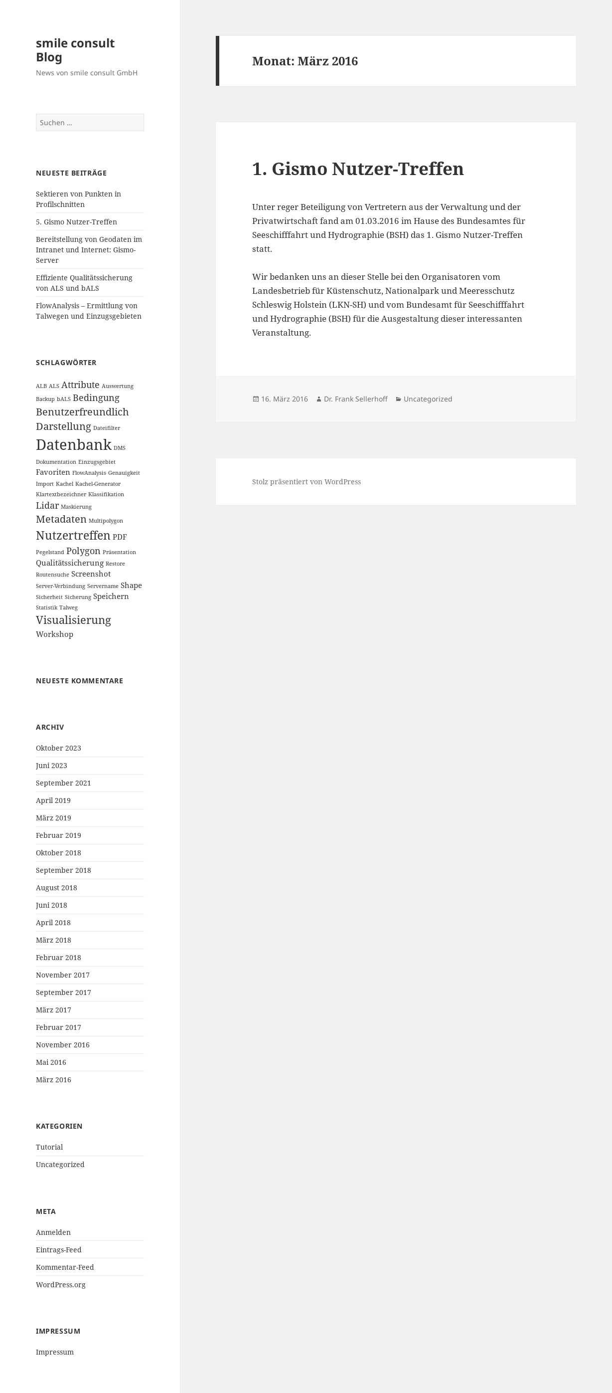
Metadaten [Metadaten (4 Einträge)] (61, 519)
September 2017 (63, 992)
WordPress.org (61, 1284)
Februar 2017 (58, 1027)
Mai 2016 (51, 1062)
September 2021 (63, 783)
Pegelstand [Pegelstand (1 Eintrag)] (50, 552)
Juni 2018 (51, 905)
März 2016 (53, 1079)
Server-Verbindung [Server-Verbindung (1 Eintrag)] (60, 586)
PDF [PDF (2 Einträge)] (120, 537)
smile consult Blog (75, 49)
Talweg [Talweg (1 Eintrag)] (68, 607)
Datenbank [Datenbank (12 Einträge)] (74, 444)
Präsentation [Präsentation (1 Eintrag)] (119, 552)
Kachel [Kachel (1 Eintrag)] (64, 483)
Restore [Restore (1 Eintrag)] (115, 563)
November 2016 (63, 1044)
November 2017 (63, 975)
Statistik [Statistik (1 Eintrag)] (46, 607)
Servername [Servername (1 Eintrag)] (103, 586)
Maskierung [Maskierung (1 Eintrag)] (76, 506)
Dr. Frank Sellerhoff (356, 398)
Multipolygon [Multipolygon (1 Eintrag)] (106, 520)
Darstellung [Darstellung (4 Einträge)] (63, 426)
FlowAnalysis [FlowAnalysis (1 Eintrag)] (89, 472)
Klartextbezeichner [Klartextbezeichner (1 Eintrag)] (61, 494)
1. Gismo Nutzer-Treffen (358, 168)
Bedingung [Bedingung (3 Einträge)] (96, 397)
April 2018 (53, 922)
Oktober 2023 (58, 748)
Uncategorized (60, 1164)
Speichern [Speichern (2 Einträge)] (111, 596)
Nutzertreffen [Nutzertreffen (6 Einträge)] (73, 535)
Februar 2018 (58, 957)
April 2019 (53, 800)
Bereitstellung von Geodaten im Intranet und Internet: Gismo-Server (89, 249)
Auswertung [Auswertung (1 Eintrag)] (118, 386)
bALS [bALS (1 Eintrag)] (64, 399)
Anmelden (53, 1232)
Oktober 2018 (58, 852)
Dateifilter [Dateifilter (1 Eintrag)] (106, 427)
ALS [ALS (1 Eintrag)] (54, 386)
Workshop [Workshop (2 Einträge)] (54, 634)
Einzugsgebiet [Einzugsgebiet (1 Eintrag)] (97, 461)
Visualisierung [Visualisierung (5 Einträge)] (73, 619)
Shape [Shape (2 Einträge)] (131, 585)
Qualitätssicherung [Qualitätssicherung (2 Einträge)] (70, 563)
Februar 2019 (58, 835)
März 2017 (53, 1009)
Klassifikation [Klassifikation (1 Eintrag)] (106, 494)
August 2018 (56, 887)
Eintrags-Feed (59, 1249)
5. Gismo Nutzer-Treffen (76, 221)
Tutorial (49, 1147)
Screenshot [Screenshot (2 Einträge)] (91, 574)
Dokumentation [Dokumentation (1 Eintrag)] (56, 461)
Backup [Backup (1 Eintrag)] (45, 399)
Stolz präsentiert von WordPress (306, 481)
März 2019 (53, 817)
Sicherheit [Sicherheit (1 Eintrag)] (49, 597)
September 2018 (63, 870)
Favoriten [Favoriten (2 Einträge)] (53, 472)
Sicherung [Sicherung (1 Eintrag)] (78, 597)
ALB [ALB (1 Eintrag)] (41, 386)
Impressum (55, 1352)
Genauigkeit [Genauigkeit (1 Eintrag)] (124, 472)
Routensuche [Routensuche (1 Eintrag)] (52, 574)
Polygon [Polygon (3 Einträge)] (83, 551)
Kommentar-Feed (65, 1267)
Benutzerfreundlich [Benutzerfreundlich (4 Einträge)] (82, 411)
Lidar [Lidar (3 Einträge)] (47, 505)
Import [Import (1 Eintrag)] (45, 483)
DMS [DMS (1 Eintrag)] (120, 447)
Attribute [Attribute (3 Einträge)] (80, 385)
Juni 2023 (51, 765)
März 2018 (53, 940)
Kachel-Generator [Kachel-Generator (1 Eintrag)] (98, 483)
